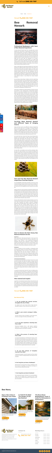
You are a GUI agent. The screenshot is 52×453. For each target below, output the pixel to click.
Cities (25, 13)
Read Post (22, 414)
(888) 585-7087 (31, 1)
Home (22, 13)
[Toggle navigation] (48, 6)
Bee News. (6, 389)
